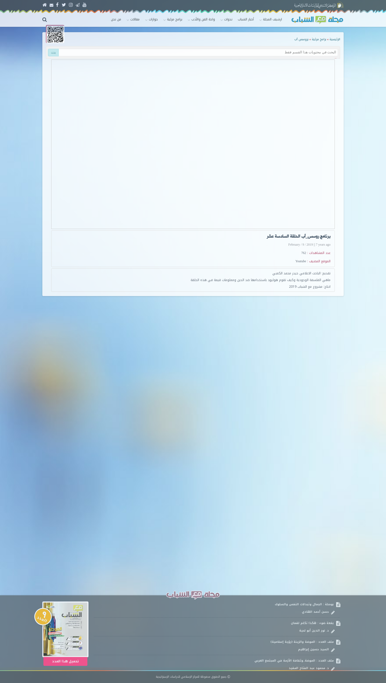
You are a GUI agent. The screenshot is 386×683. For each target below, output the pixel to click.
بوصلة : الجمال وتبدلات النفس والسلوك (216, 608)
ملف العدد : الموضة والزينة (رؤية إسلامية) (216, 645)
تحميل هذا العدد (65, 661)
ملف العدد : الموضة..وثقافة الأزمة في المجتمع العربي (216, 664)
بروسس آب (301, 39)
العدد (43, 617)
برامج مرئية (319, 39)
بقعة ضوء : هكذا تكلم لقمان (216, 626)
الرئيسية (334, 39)
